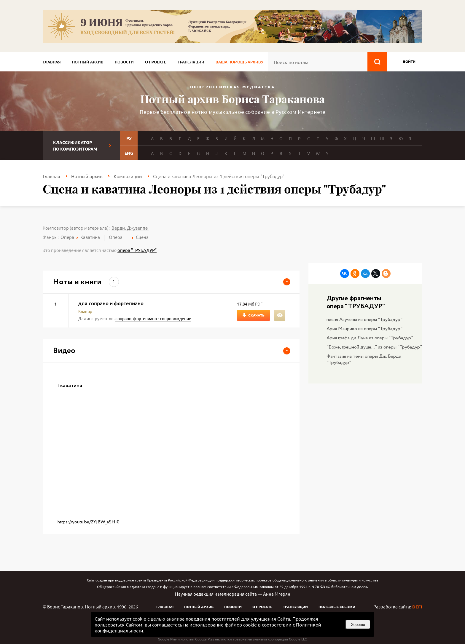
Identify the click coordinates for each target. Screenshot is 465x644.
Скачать (256, 315)
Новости (124, 62)
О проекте (155, 62)
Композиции (128, 176)
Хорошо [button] (358, 624)
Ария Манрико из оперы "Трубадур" (364, 329)
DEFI (417, 607)
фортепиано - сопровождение (162, 318)
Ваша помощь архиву (239, 62)
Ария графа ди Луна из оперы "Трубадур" (370, 338)
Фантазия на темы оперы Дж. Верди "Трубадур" (364, 359)
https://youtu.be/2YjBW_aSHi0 (89, 522)
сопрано (123, 318)
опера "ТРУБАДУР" (137, 250)
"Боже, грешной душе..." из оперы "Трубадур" (374, 347)
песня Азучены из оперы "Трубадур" (364, 320)
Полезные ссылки (337, 606)
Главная (52, 62)
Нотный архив (87, 62)
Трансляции (191, 62)
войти (409, 61)
